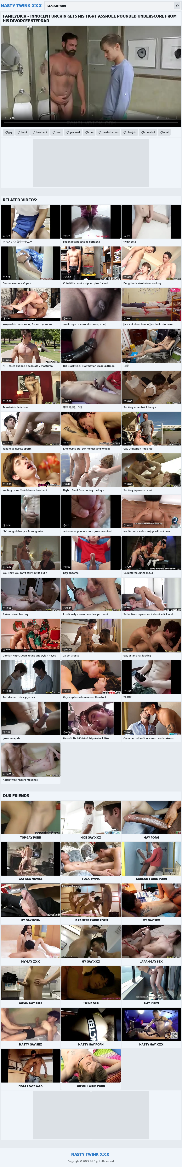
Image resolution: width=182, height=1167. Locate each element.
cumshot (149, 132)
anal (166, 132)
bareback (42, 132)
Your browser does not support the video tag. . (91, 76)
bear (58, 132)
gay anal (75, 132)
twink (24, 132)
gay (10, 132)
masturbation (110, 132)
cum (91, 132)
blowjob (131, 132)
